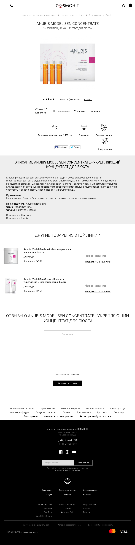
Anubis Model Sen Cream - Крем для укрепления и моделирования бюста (45, 280)
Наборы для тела (95, 408)
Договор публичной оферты (100, 525)
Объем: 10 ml (43, 111)
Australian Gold (67, 512)
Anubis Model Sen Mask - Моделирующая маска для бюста (47, 251)
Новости (67, 495)
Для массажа (84, 412)
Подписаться (83, 463)
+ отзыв (88, 99)
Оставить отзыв (67, 383)
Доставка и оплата (67, 490)
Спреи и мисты (47, 408)
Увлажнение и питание (21, 408)
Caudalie (86, 508)
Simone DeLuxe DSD (67, 505)
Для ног (67, 412)
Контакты (87, 495)
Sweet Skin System (44, 516)
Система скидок (90, 490)
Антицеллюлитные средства (58, 416)
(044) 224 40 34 (67, 440)
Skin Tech (48, 512)
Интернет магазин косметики (39, 15)
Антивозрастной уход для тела (95, 416)
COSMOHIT (67, 5)
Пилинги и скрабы (70, 408)
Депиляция (119, 412)
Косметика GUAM (44, 505)
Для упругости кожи (46, 412)
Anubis (24, 218)
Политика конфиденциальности (36, 525)
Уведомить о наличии (87, 111)
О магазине (47, 490)
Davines (86, 512)
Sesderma (47, 508)
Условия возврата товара (69, 525)
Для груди (26, 215)
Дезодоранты (31, 416)
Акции (49, 495)
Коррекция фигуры (19, 412)
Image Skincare (89, 505)
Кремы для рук (117, 408)
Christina (67, 508)
